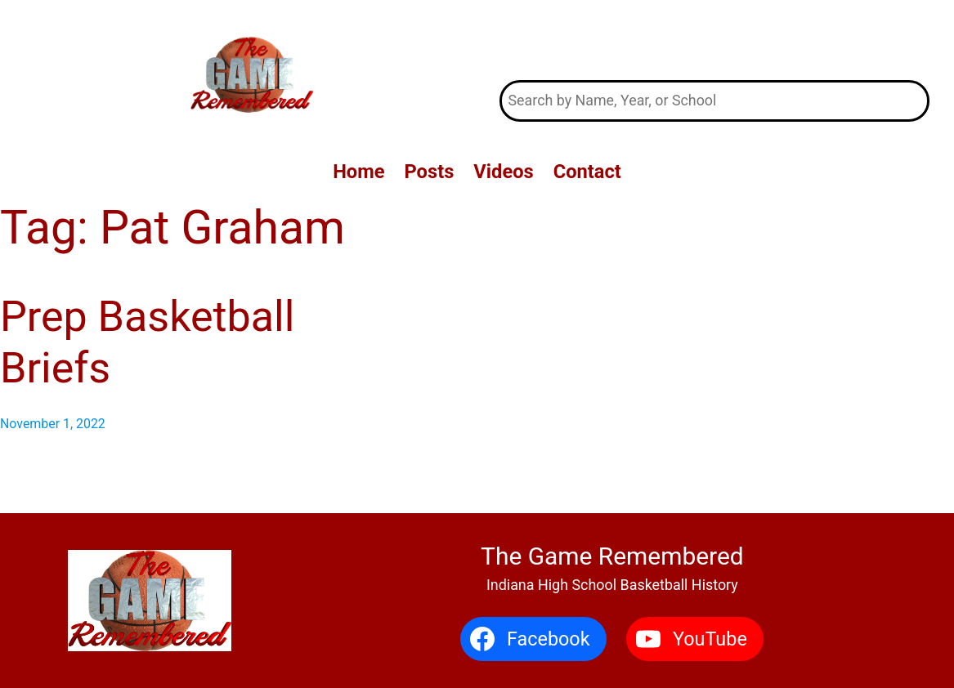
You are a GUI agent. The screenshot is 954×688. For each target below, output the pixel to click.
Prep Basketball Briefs (147, 342)
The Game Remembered (714, 39)
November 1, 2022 (52, 423)
